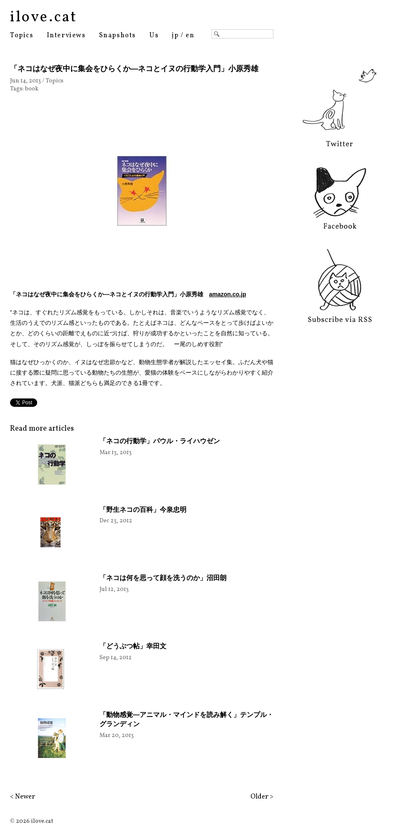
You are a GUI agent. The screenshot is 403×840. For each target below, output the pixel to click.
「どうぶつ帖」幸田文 (132, 646)
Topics (21, 35)
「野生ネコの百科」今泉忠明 (142, 509)
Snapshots (117, 35)
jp (175, 35)
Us (153, 35)
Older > (261, 796)
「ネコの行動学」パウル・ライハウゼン (159, 440)
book (31, 89)
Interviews (66, 35)
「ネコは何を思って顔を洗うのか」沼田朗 (163, 577)
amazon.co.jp (227, 294)
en (190, 35)
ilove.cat (43, 17)
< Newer (22, 796)
